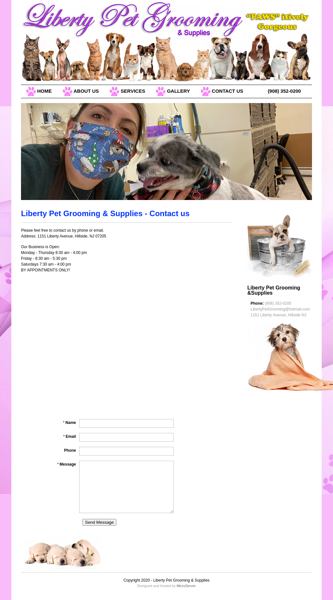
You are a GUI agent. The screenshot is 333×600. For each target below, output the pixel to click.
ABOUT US (80, 91)
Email (69, 436)
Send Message (99, 522)
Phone (70, 450)
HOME (39, 91)
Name (69, 423)
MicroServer (186, 586)
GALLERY (173, 91)
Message (66, 464)
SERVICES (127, 91)
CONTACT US (221, 91)
